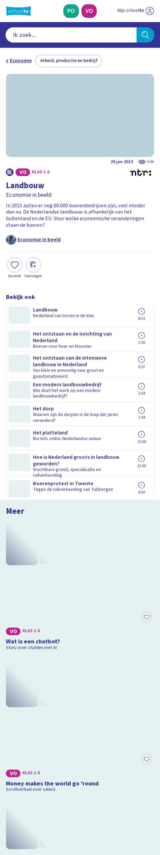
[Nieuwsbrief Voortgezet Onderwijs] (112, 758)
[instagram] (23, 806)
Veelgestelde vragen (35, 689)
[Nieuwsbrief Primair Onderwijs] (48, 758)
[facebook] (9, 806)
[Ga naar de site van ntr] (129, 821)
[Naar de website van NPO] (150, 11)
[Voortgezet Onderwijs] (88, 11)
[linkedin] (38, 806)
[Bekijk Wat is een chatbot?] (80, 354)
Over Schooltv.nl (28, 698)
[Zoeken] (146, 35)
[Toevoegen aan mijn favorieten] (15, 267)
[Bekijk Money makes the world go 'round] (80, 445)
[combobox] (71, 35)
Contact (17, 680)
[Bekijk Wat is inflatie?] (80, 536)
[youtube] (53, 806)
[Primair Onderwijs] (71, 11)
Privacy (16, 707)
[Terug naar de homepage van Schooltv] (18, 11)
